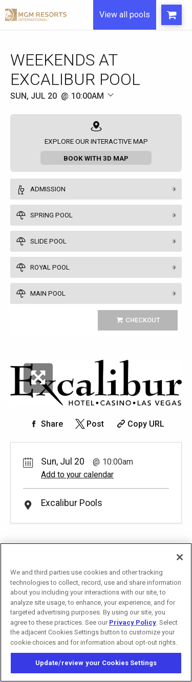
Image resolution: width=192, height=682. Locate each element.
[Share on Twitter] (88, 424)
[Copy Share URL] (139, 424)
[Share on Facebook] (45, 424)
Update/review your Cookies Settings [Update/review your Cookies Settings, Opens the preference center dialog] (96, 663)
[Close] (179, 557)
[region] (96, 612)
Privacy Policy (132, 622)
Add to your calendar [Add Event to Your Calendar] (77, 474)
